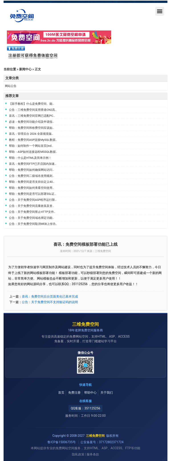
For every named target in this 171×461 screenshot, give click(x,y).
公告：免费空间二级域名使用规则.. (31, 175)
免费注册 (74, 392)
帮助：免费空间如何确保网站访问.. (31, 169)
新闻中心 (25, 69)
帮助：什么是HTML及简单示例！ (30, 157)
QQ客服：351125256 (85, 408)
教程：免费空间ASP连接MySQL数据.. (33, 139)
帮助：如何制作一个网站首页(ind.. (31, 145)
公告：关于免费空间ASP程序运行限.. (32, 199)
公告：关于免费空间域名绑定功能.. (31, 217)
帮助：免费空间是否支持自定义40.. (31, 181)
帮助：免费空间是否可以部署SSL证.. (32, 193)
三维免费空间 (85, 324)
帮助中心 (90, 392)
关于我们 (106, 392)
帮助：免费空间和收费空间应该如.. (31, 127)
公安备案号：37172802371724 (102, 442)
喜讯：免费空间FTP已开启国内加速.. (32, 163)
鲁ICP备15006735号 (61, 442)
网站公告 (10, 86)
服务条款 (93, 454)
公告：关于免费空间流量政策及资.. (31, 205)
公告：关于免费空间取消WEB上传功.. (33, 223)
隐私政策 (78, 454)
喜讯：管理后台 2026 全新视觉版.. (31, 133)
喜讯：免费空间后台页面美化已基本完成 (50, 296)
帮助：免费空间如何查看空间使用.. (31, 187)
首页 (61, 392)
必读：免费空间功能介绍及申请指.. (31, 121)
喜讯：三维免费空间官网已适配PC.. (32, 115)
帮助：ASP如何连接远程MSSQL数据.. (33, 151)
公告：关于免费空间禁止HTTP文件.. (32, 211)
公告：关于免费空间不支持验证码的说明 (50, 302)
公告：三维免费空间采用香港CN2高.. (33, 109)
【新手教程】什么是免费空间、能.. (31, 103)
